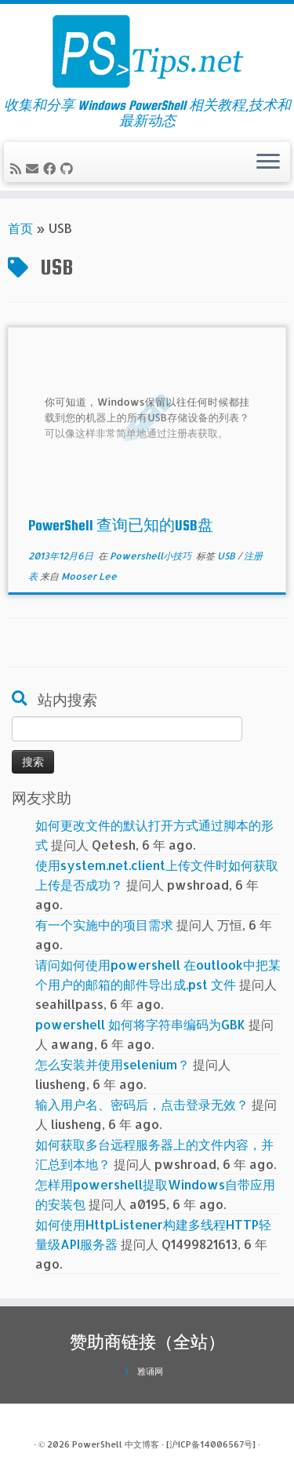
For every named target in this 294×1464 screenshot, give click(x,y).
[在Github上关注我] (69, 168)
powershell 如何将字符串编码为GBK (140, 1024)
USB (227, 556)
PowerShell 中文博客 (115, 1444)
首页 (20, 228)
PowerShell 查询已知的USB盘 (120, 525)
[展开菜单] (268, 162)
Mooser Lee (89, 576)
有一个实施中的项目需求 (104, 924)
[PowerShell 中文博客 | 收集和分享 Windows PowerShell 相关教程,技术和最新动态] (147, 51)
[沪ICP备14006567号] (211, 1444)
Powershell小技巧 (152, 556)
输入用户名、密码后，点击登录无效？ (142, 1104)
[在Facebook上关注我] (51, 168)
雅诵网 (150, 1371)
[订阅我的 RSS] (18, 168)
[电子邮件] (34, 168)
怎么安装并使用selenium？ (112, 1064)
